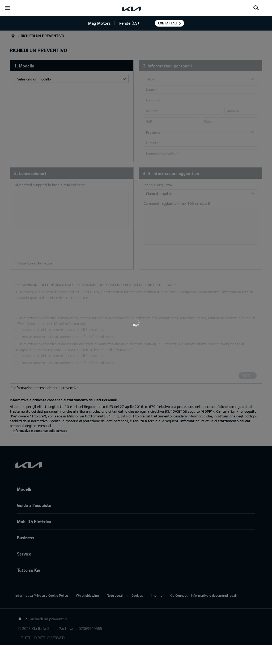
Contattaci (167, 23)
